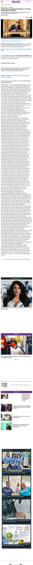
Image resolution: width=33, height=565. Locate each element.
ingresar (29, 1)
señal (11, 41)
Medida (15, 40)
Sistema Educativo (17, 41)
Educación (20, 40)
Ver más (27, 450)
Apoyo (24, 40)
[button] (3, 347)
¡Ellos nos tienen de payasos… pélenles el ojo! (20, 384)
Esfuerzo (3, 41)
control (7, 41)
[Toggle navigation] (2, 1)
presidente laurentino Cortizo (8, 40)
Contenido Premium (16, 278)
